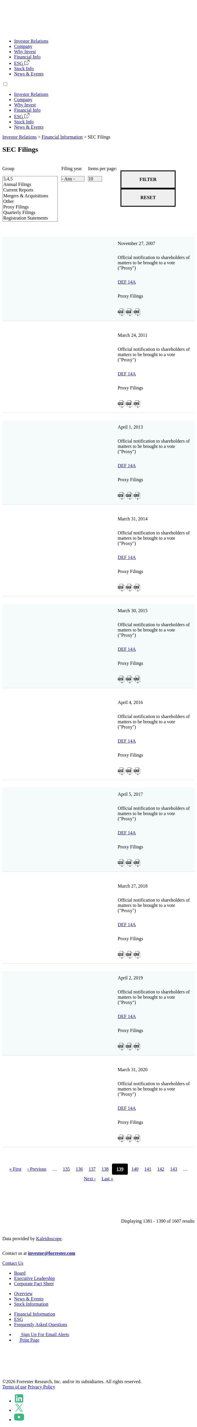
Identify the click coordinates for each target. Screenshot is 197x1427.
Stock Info (24, 68)
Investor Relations (31, 41)
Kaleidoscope (49, 1238)
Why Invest (25, 51)
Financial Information (62, 136)
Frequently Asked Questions (40, 1324)
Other (26, 201)
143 (173, 1169)
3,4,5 (26, 179)
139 (119, 1169)
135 (66, 1169)
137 (92, 1169)
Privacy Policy (41, 1386)
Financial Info (27, 56)
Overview (23, 1293)
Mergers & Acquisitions (26, 196)
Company (23, 46)
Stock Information (31, 1304)
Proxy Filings (26, 207)
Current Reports (26, 190)
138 (104, 1169)
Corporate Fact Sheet (34, 1283)
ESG (21, 63)
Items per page (102, 168)
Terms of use (14, 1386)
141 (147, 1169)
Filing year (71, 168)
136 (79, 1169)
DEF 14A (127, 281)
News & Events (28, 73)
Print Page (26, 1340)
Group (8, 168)
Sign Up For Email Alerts (41, 1334)
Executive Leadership (34, 1278)
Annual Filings (26, 184)
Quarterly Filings (26, 212)
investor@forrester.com (51, 1253)
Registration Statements (26, 218)
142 (160, 1169)
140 (134, 1169)
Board (20, 1273)
